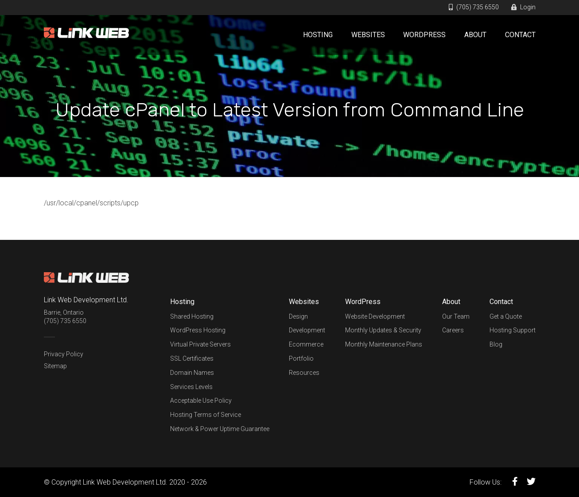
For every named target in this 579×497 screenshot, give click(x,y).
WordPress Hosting (197, 330)
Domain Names (192, 372)
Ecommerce (306, 344)
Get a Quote (506, 316)
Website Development (375, 316)
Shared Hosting (192, 316)
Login (523, 7)
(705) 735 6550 (474, 7)
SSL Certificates (192, 358)
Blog (496, 344)
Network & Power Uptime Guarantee (219, 428)
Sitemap (55, 366)
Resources (304, 372)
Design (298, 316)
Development (307, 330)
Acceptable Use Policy (201, 400)
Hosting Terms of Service (205, 414)
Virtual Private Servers (200, 344)
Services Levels (191, 386)
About (475, 35)
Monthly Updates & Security (383, 330)
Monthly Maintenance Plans (383, 344)
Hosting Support (513, 330)
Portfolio (301, 358)
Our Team (456, 316)
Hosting (318, 35)
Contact (520, 35)
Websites (368, 35)
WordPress (424, 35)
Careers (453, 330)
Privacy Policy (63, 354)
